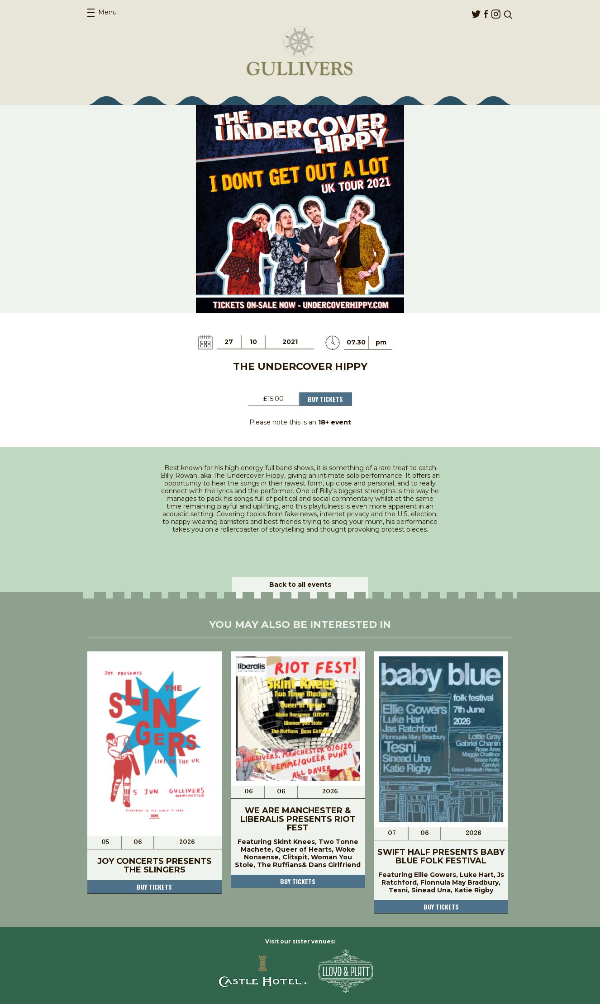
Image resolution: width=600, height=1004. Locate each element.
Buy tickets (154, 886)
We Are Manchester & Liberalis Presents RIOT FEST (298, 819)
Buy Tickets (325, 399)
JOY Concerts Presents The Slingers (154, 865)
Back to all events (300, 584)
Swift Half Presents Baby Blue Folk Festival (441, 856)
